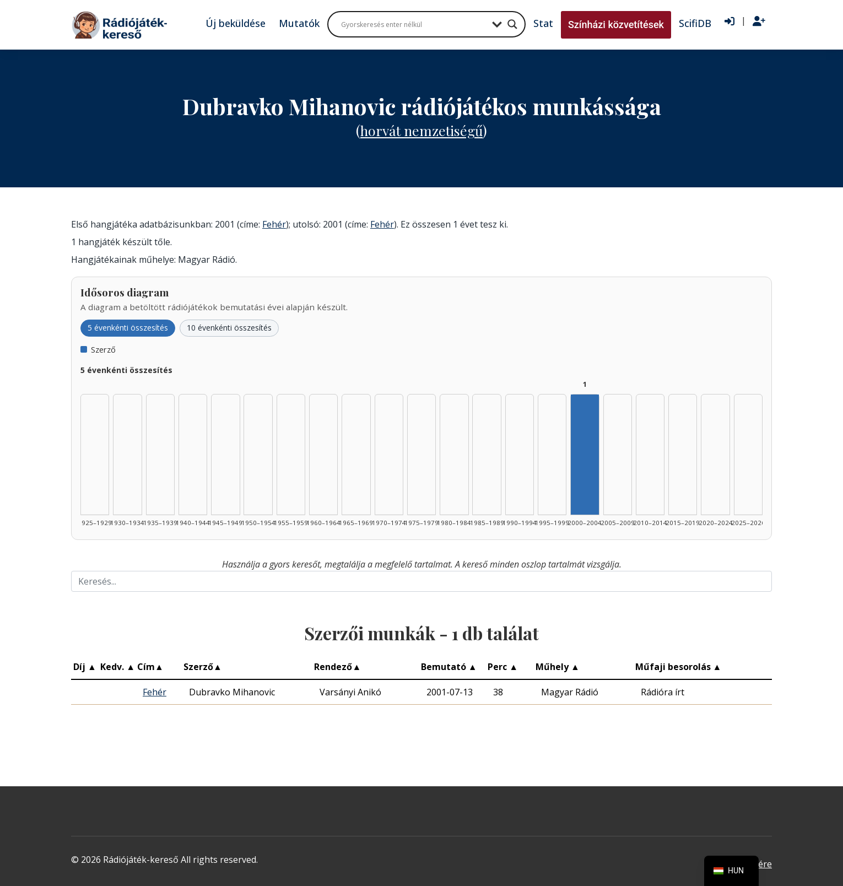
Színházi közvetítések (616, 24)
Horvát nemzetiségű (421, 130)
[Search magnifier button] (512, 24)
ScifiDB (695, 23)
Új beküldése (236, 23)
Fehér (274, 224)
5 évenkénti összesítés (128, 327)
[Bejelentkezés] (729, 21)
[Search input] (414, 24)
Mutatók (299, 23)
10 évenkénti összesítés (229, 327)
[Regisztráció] (759, 21)
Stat (543, 23)
